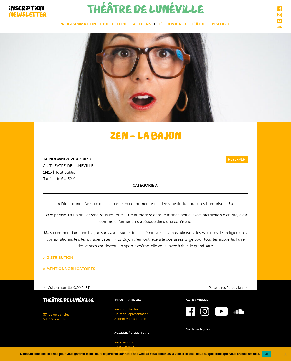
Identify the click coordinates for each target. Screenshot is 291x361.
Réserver (236, 160)
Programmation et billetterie (93, 24)
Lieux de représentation (131, 314)
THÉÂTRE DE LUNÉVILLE (145, 9)
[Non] (285, 354)
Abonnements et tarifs (130, 318)
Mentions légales (198, 329)
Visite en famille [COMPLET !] (68, 288)
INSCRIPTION (28, 11)
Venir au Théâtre (126, 309)
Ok (266, 354)
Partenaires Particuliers (228, 288)
